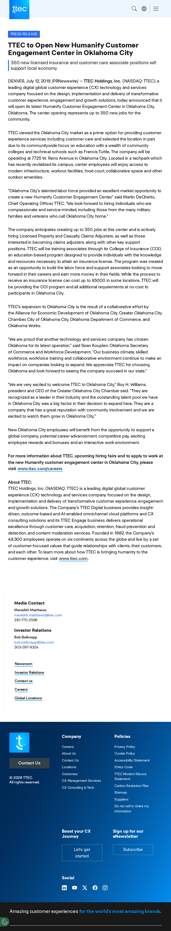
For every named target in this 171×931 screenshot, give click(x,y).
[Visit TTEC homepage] (19, 742)
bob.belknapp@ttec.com (34, 642)
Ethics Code (123, 767)
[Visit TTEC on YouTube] (74, 888)
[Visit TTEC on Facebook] (95, 888)
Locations (69, 767)
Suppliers (121, 799)
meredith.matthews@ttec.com (38, 615)
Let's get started (82, 853)
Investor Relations (29, 672)
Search (134, 9)
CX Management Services (81, 780)
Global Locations (28, 698)
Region (144, 9)
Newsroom (24, 663)
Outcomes (70, 774)
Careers (21, 689)
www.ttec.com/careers (40, 468)
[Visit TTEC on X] (84, 888)
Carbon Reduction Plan (131, 786)
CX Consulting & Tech (78, 787)
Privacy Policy (124, 747)
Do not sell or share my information (131, 808)
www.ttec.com (73, 558)
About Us (69, 753)
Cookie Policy (124, 753)
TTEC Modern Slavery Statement (130, 776)
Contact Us (29, 763)
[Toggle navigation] (156, 9)
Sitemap (120, 792)
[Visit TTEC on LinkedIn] (64, 888)
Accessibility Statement (132, 760)
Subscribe (133, 849)
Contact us (24, 681)
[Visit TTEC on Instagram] (105, 888)
